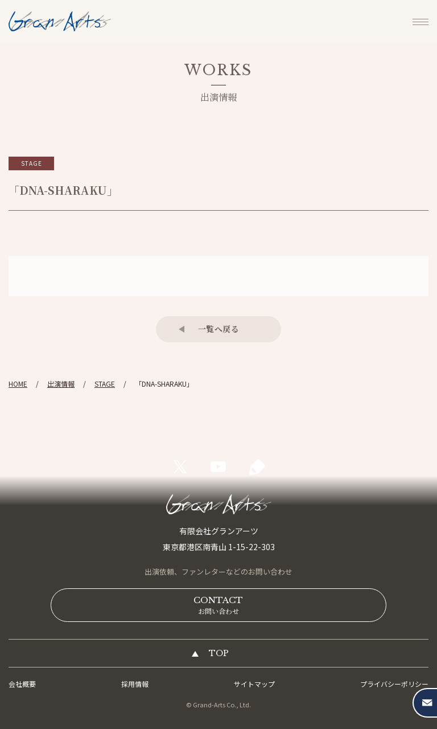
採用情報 (135, 684)
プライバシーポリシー (394, 684)
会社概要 (22, 684)
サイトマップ (254, 684)
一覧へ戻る (219, 328)
